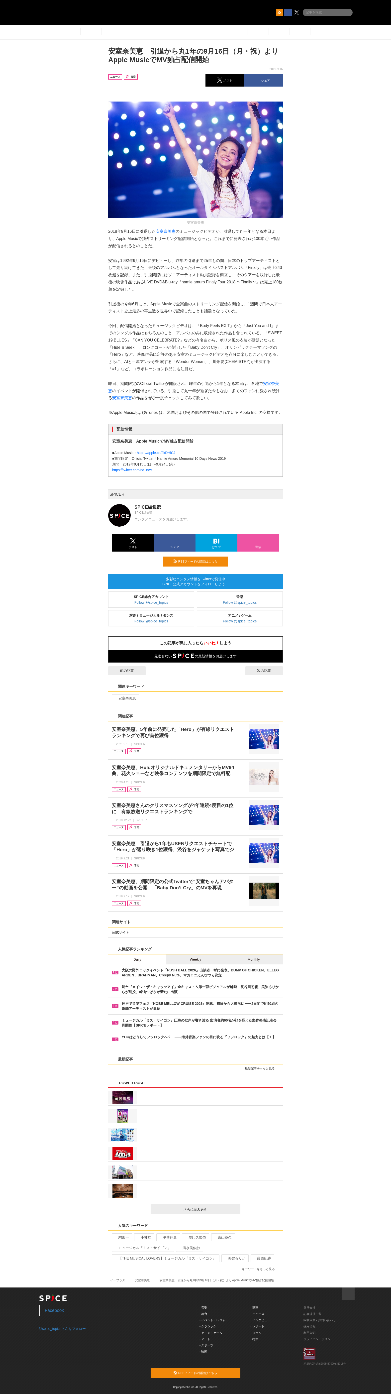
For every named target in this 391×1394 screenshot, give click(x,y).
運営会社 (309, 1307)
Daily (137, 959)
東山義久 (222, 1237)
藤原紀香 (262, 1258)
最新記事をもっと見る (262, 1068)
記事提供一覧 (312, 1314)
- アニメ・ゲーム (210, 1333)
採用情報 (309, 1326)
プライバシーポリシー (318, 1339)
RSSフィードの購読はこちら (199, 561)
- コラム (256, 1333)
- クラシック (207, 1326)
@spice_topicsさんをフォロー (62, 1329)
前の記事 (122, 671)
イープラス (117, 1280)
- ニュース (257, 1314)
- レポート (257, 1326)
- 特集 (254, 1339)
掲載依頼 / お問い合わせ (319, 1320)
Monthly (254, 959)
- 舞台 (203, 1314)
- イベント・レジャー (213, 1320)
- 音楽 (203, 1307)
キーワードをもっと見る (260, 1269)
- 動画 (254, 1307)
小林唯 (143, 1237)
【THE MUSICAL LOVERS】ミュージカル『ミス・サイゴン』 (165, 1258)
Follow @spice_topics (151, 602)
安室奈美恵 (166, 231)
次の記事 (268, 671)
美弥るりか (234, 1258)
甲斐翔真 (168, 1237)
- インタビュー (260, 1320)
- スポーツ (206, 1345)
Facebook (54, 1310)
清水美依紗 (189, 1248)
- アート (204, 1339)
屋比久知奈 (195, 1237)
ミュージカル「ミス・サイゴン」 (142, 1248)
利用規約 (309, 1333)
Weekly (195, 959)
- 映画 (203, 1351)
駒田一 (121, 1237)
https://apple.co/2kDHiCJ (156, 453)
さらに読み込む (209, 1209)
